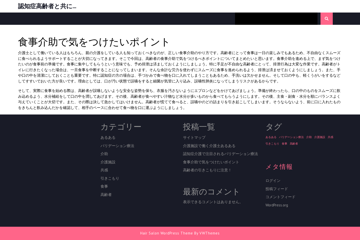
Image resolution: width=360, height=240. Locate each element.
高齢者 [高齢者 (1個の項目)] (294, 143)
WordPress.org (277, 205)
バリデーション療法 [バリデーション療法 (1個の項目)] (291, 137)
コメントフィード (281, 196)
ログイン (273, 180)
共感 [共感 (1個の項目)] (330, 137)
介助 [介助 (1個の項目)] (309, 137)
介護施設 (108, 162)
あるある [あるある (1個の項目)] (271, 137)
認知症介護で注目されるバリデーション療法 (220, 153)
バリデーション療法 (117, 145)
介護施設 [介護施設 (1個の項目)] (319, 137)
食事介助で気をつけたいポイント (211, 162)
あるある (108, 137)
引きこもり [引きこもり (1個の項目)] (272, 143)
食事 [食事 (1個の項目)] (284, 143)
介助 (104, 153)
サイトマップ (194, 137)
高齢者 (106, 194)
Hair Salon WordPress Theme (166, 233)
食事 (104, 186)
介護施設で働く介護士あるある (209, 145)
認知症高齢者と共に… (47, 6)
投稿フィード (277, 188)
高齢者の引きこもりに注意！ (207, 170)
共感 (104, 170)
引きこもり (109, 178)
